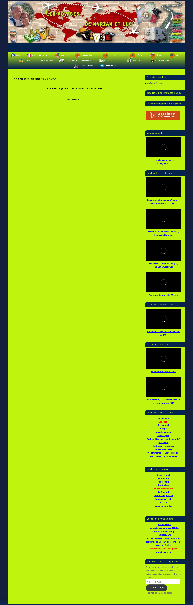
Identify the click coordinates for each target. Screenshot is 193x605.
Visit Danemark (154, 453)
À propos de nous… (87, 65)
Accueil (18, 55)
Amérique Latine (116, 55)
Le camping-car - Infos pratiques (79, 60)
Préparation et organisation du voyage (39, 60)
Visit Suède (155, 456)
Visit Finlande (170, 456)
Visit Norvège (171, 453)
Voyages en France (41, 55)
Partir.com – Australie (163, 446)
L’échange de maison (112, 60)
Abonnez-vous (156, 587)
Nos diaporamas (139, 60)
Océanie (140, 55)
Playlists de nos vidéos (164, 60)
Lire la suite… (74, 99)
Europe (65, 55)
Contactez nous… (112, 65)
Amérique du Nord (89, 55)
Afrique (160, 55)
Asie (178, 55)
